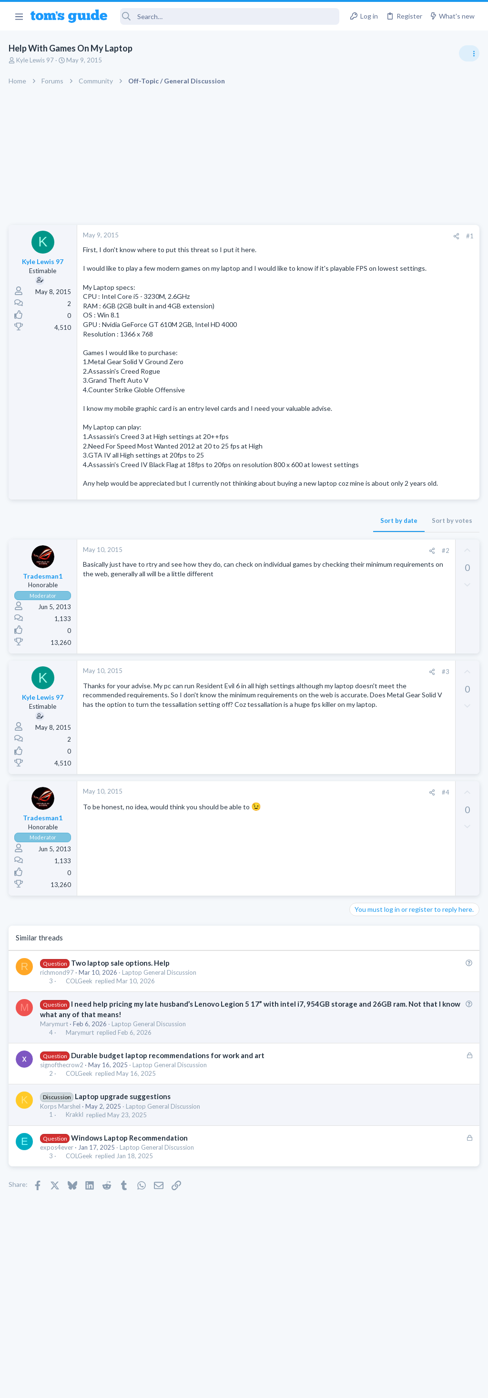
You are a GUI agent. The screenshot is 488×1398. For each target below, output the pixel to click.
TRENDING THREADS (367, 516)
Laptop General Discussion (160, 1009)
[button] (19, 16)
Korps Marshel (61, 1143)
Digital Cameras (375, 830)
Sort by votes (298, 557)
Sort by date (245, 557)
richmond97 (58, 1009)
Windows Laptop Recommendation (129, 1175)
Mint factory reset (395, 710)
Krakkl (75, 1152)
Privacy (268, 1385)
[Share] (302, 236)
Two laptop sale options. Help (120, 1000)
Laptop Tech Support (382, 884)
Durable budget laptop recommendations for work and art (168, 1092)
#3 (292, 709)
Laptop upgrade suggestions (123, 1134)
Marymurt (55, 1061)
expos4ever (57, 1184)
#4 (292, 830)
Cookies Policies (208, 1385)
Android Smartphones (383, 737)
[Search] (230, 16)
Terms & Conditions (334, 1385)
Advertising (141, 1385)
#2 (292, 588)
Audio (361, 581)
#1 (316, 236)
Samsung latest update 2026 (410, 757)
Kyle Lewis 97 (36, 60)
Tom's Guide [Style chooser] (410, 1345)
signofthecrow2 (62, 1102)
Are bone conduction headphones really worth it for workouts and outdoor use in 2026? (412, 545)
